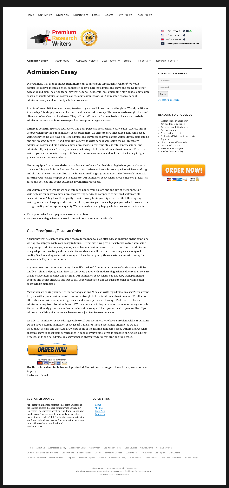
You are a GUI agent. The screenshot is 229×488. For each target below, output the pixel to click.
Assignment (62, 60)
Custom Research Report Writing (42, 453)
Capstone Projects (87, 60)
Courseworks (146, 448)
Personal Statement (36, 457)
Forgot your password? (169, 100)
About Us (99, 408)
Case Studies (131, 448)
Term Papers (124, 15)
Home (30, 15)
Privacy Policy (190, 457)
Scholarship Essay (117, 457)
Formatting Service (113, 453)
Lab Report (160, 453)
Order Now (62, 15)
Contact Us (100, 414)
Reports (108, 15)
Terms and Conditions (171, 457)
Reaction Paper (56, 457)
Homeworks (146, 453)
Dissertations (80, 15)
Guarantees (131, 453)
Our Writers (45, 15)
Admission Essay (37, 60)
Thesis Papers (144, 15)
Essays (95, 15)
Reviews (102, 457)
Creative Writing (164, 448)
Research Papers (165, 60)
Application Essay (77, 448)
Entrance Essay (84, 453)
